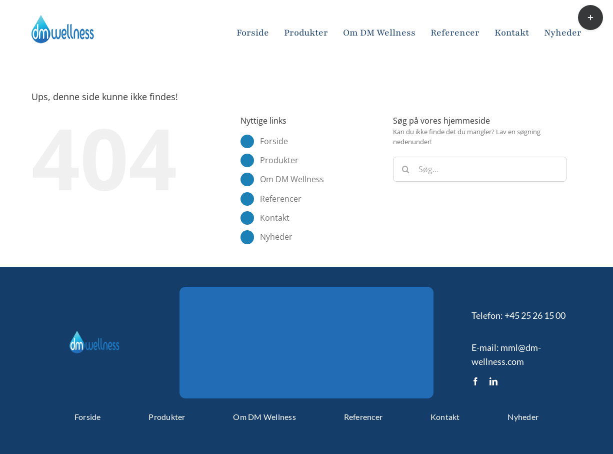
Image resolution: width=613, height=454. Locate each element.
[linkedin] (494, 381)
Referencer (281, 198)
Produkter (279, 160)
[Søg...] (479, 169)
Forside (274, 141)
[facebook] (476, 381)
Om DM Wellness (292, 179)
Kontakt (275, 217)
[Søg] (405, 169)
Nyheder (276, 236)
